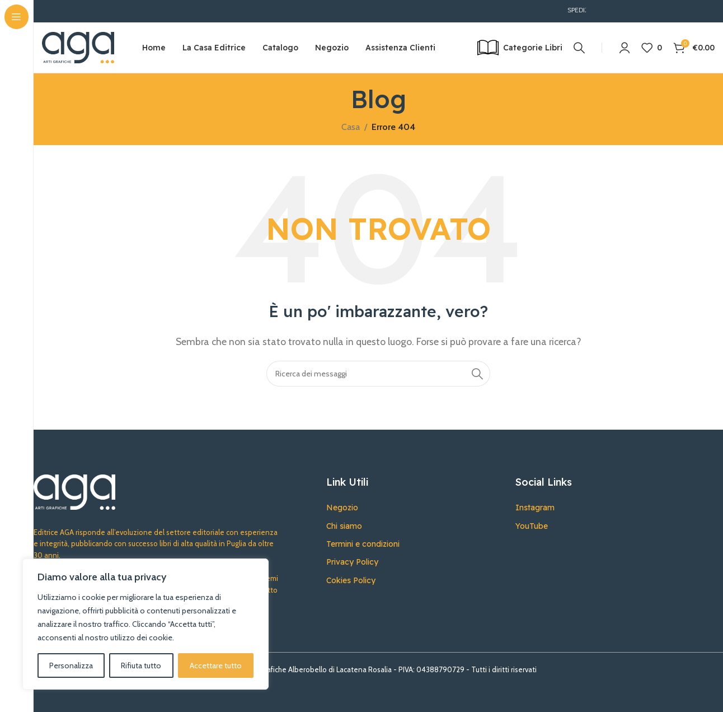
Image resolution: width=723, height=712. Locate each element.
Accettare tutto (216, 665)
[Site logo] (78, 46)
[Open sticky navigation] (520, 47)
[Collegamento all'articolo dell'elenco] (412, 507)
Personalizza (71, 665)
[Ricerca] (579, 47)
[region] (145, 624)
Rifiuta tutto (141, 665)
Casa (350, 127)
